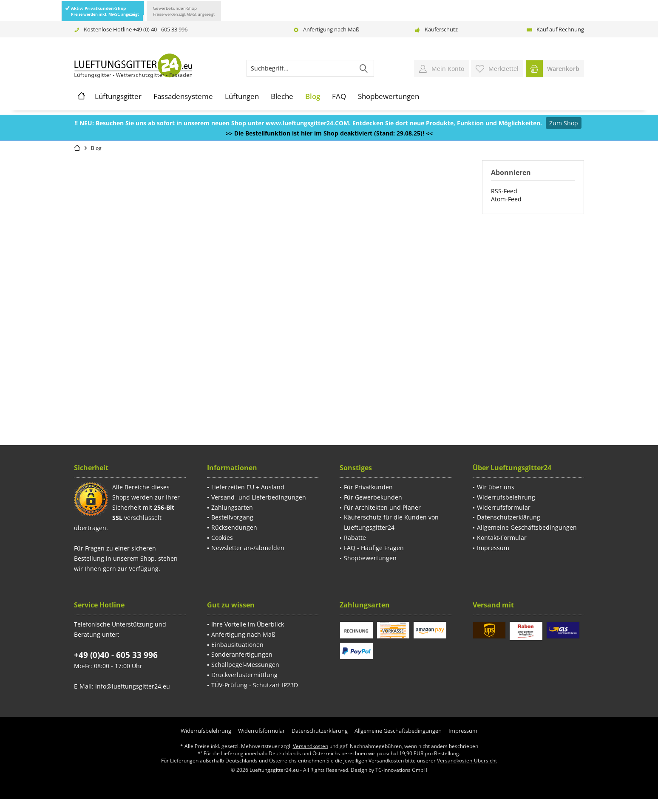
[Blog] (312, 96)
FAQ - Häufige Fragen (374, 548)
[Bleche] (282, 96)
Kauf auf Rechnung (560, 29)
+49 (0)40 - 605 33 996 (116, 655)
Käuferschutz (441, 29)
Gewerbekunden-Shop (184, 11)
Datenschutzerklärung (508, 517)
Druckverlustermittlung (244, 675)
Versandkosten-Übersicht (467, 760)
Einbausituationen (237, 645)
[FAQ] (339, 96)
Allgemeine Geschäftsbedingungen (527, 527)
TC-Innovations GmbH (401, 770)
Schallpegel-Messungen (245, 665)
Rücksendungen (234, 527)
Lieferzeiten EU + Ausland (247, 487)
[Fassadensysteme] (183, 96)
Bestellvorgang (232, 517)
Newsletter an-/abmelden (247, 548)
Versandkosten (310, 746)
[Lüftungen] (242, 96)
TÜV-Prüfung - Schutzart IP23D (254, 685)
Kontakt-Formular (502, 538)
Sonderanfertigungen (241, 654)
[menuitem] (554, 68)
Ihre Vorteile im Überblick (247, 624)
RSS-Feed (504, 191)
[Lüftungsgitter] (118, 96)
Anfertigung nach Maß (331, 29)
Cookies (222, 538)
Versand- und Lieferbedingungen (258, 497)
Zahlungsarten (232, 507)
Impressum (493, 548)
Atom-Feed (506, 199)
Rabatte (355, 538)
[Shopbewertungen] (388, 96)
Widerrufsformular (503, 507)
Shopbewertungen (370, 558)
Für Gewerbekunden (373, 497)
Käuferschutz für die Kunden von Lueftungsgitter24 (391, 522)
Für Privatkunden (368, 487)
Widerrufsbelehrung (506, 497)
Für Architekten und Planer (382, 507)
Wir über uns (495, 487)
